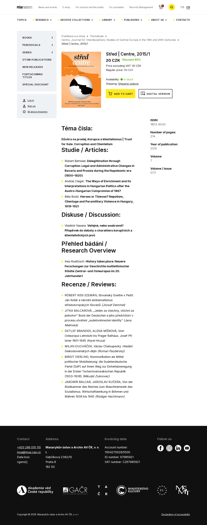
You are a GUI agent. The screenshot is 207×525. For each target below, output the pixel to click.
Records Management (141, 7)
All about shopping (35, 111)
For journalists (116, 7)
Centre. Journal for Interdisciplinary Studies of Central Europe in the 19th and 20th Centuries (118, 39)
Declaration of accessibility (175, 514)
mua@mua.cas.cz (29, 452)
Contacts (183, 19)
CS (182, 7)
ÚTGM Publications (37, 59)
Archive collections (75, 19)
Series (27, 52)
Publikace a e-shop (73, 36)
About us (157, 19)
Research (42, 19)
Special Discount (35, 84)
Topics (22, 19)
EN (188, 7)
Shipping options (128, 83)
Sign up (29, 106)
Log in (28, 100)
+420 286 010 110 (29, 447)
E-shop (66, 7)
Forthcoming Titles (32, 76)
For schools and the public (90, 7)
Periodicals (31, 44)
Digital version (155, 94)
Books (27, 37)
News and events (47, 7)
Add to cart (120, 94)
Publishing (131, 19)
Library (107, 19)
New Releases (32, 67)
